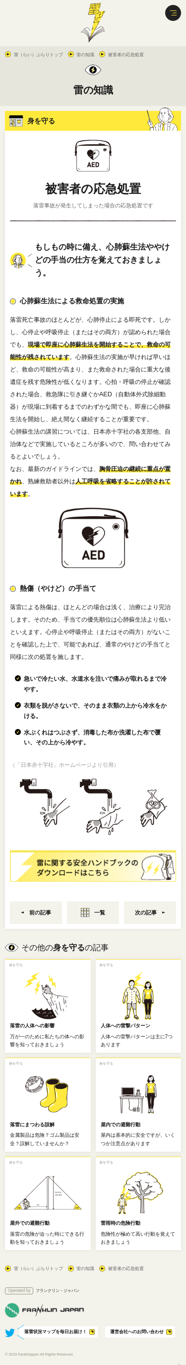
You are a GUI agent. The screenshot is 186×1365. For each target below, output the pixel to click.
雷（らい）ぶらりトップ (38, 54)
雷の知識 (85, 54)
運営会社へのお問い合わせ (137, 1331)
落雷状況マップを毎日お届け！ (55, 1331)
